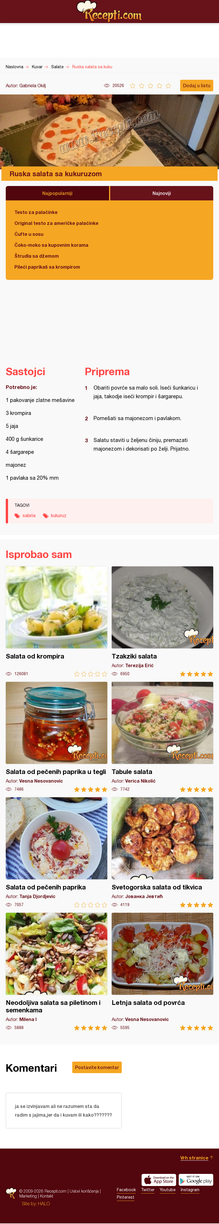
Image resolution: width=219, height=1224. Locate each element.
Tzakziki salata (162, 621)
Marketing (28, 1196)
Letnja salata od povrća (162, 972)
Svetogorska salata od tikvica (162, 852)
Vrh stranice (194, 1158)
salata (28, 515)
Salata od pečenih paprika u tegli (56, 737)
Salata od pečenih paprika (56, 852)
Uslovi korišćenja (84, 1191)
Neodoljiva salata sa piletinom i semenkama (56, 972)
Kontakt (46, 1196)
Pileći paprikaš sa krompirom (47, 267)
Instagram (190, 1190)
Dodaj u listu (196, 85)
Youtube (168, 1190)
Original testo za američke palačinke (56, 223)
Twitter (148, 1190)
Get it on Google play (196, 1180)
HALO (44, 1204)
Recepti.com (110, 11)
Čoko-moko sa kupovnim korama (51, 245)
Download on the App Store (159, 1180)
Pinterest (125, 1197)
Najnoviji (162, 193)
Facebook (126, 1190)
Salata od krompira (56, 621)
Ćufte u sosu (28, 234)
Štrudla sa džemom (36, 256)
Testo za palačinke (36, 212)
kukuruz (58, 515)
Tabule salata (162, 737)
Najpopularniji (57, 193)
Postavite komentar (97, 1067)
